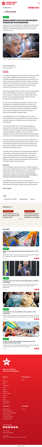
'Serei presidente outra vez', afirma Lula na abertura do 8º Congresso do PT (11, 215)
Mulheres (5, 389)
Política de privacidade (8, 432)
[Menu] (39, 3)
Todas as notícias (9, 11)
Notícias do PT (8, 211)
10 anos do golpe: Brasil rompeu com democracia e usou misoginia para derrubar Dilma (19, 342)
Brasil (6, 248)
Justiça (4, 399)
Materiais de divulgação (11, 371)
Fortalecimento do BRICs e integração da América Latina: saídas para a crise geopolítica (33, 215)
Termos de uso (6, 430)
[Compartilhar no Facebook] (3, 72)
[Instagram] (31, 8)
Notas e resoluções (9, 369)
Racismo (33, 199)
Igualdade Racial (24, 199)
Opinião (4, 397)
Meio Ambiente (6, 401)
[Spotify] (38, 8)
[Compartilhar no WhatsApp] (7, 72)
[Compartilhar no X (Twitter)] (5, 72)
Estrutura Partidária (7, 411)
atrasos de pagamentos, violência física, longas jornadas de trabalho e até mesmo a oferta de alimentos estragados (20, 174)
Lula (4, 379)
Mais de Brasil (6, 229)
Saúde (4, 387)
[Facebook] (29, 8)
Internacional (6, 385)
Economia (5, 381)
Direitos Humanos (7, 393)
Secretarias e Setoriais (8, 416)
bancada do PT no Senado (10, 199)
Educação (5, 391)
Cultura (4, 395)
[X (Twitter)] (32, 8)
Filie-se (23, 409)
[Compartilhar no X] (36, 258)
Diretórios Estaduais (7, 418)
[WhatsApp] (36, 8)
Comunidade (25, 406)
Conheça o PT (6, 406)
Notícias (5, 377)
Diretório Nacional (7, 414)
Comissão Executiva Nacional (9, 412)
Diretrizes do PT (26, 377)
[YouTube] (34, 8)
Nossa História (6, 409)
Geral (23, 379)
